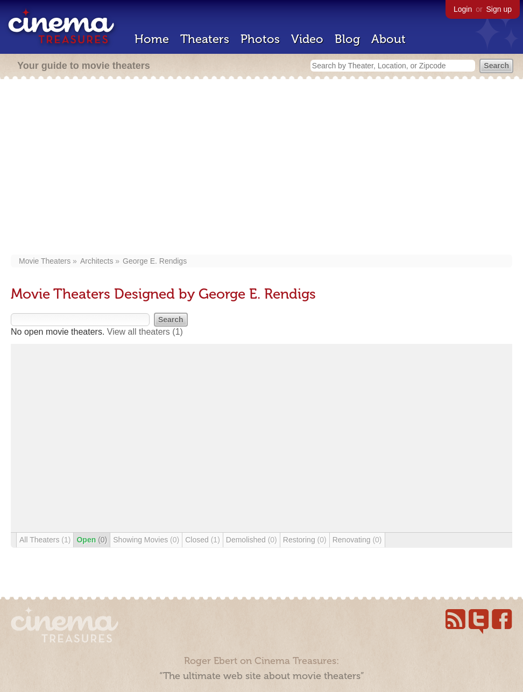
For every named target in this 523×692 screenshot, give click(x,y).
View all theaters (145, 331)
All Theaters (44, 539)
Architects (96, 261)
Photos (260, 39)
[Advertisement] (261, 168)
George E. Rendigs (155, 261)
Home (152, 39)
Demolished (251, 539)
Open (91, 539)
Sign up (499, 9)
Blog (347, 39)
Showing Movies (146, 539)
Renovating (357, 539)
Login (463, 9)
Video (307, 39)
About (388, 39)
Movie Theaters (44, 261)
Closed (202, 539)
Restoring (305, 539)
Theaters (204, 39)
